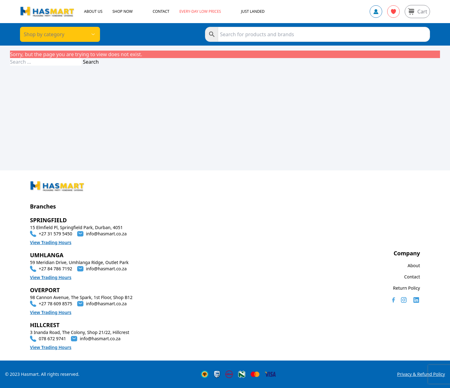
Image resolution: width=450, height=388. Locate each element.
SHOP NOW (122, 11)
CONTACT (161, 11)
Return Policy (406, 288)
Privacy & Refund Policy (421, 374)
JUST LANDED (253, 11)
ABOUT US (93, 11)
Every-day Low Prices (200, 11)
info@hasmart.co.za (106, 234)
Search (91, 61)
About (414, 265)
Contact (412, 277)
